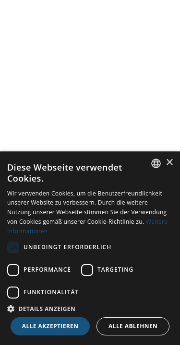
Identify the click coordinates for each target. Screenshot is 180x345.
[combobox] (156, 163)
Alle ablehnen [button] (132, 326)
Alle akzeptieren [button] (50, 326)
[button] (90, 308)
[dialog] (90, 248)
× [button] (169, 162)
